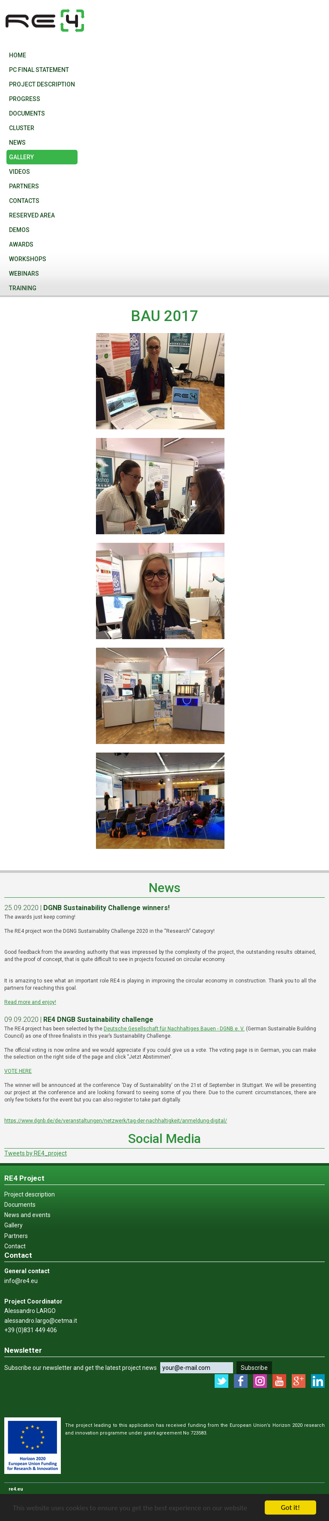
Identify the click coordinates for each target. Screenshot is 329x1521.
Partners (24, 186)
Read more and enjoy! (30, 1002)
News (17, 142)
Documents (27, 113)
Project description (42, 84)
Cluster (21, 128)
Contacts (24, 200)
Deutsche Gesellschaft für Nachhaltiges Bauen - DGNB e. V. (174, 1029)
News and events (27, 1214)
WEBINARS (24, 273)
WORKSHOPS (27, 259)
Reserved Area (32, 215)
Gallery (21, 157)
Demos (19, 229)
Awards (21, 244)
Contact (15, 1246)
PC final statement (39, 69)
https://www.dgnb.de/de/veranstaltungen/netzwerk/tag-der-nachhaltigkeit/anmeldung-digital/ (115, 1121)
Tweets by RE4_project (35, 1153)
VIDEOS (19, 171)
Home (17, 55)
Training (22, 288)
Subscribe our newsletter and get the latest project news (80, 1367)
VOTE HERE (18, 1071)
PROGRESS (24, 98)
